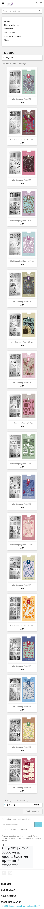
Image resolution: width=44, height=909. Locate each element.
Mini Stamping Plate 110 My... (22, 463)
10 (14, 805)
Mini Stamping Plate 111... (22, 504)
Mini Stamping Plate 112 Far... (22, 544)
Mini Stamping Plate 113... (22, 585)
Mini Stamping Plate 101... (22, 99)
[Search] (22, 11)
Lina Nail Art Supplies (12, 36)
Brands (7, 21)
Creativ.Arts (8, 29)
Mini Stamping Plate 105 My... (22, 261)
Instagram (10, 873)
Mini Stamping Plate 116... (22, 706)
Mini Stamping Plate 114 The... (22, 625)
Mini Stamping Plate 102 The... (22, 139)
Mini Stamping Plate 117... (22, 747)
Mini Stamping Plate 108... (22, 382)
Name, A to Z (22, 57)
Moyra (6, 40)
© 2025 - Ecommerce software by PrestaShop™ (21, 906)
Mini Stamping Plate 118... (22, 787)
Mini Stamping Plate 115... (22, 666)
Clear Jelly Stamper (11, 25)
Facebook (4, 873)
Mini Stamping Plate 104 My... (22, 220)
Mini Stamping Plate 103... (22, 180)
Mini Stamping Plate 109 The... (22, 423)
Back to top (33, 811)
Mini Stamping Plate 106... (22, 301)
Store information (11, 902)
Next (38, 805)
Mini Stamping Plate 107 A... (22, 342)
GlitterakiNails (9, 32)
